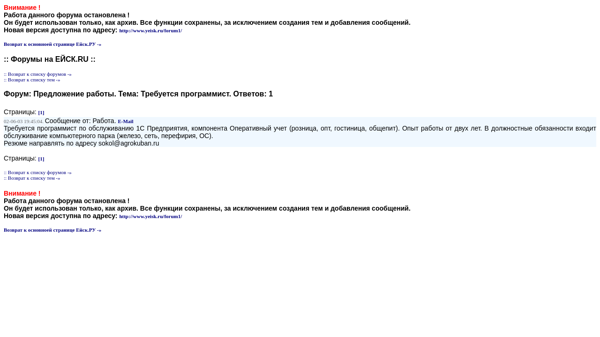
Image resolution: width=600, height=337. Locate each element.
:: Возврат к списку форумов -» (38, 74)
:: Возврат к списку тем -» (32, 79)
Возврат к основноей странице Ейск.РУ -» (52, 44)
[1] (41, 112)
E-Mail (125, 121)
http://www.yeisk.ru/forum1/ (150, 30)
